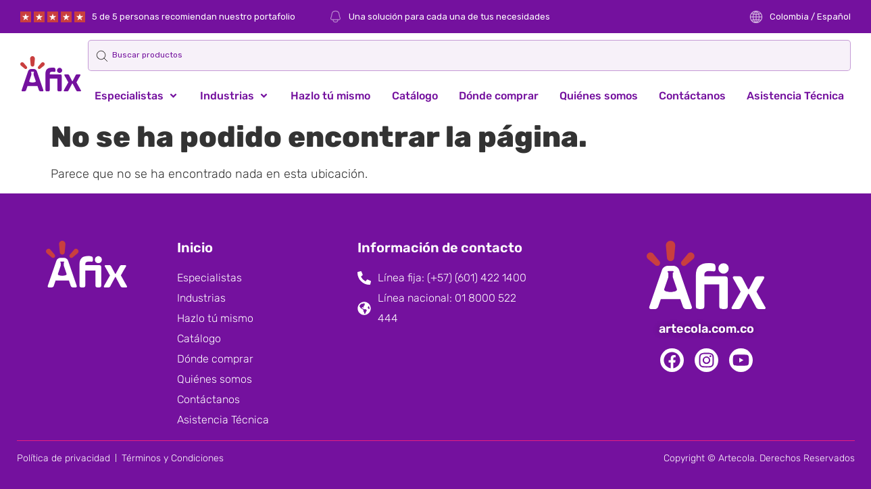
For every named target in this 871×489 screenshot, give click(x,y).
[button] (137, 96)
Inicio (195, 247)
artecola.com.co (706, 328)
